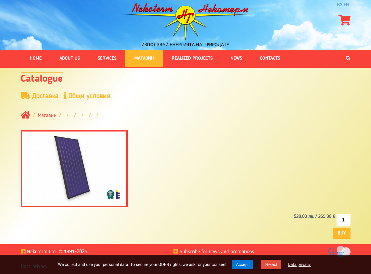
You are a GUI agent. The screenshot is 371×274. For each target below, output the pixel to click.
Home (36, 58)
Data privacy (299, 264)
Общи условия (87, 96)
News (236, 58)
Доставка (40, 96)
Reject (271, 264)
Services (107, 58)
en (346, 5)
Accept (242, 264)
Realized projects (192, 58)
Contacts (270, 58)
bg (339, 5)
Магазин (144, 58)
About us (69, 58)
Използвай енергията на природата (185, 44)
